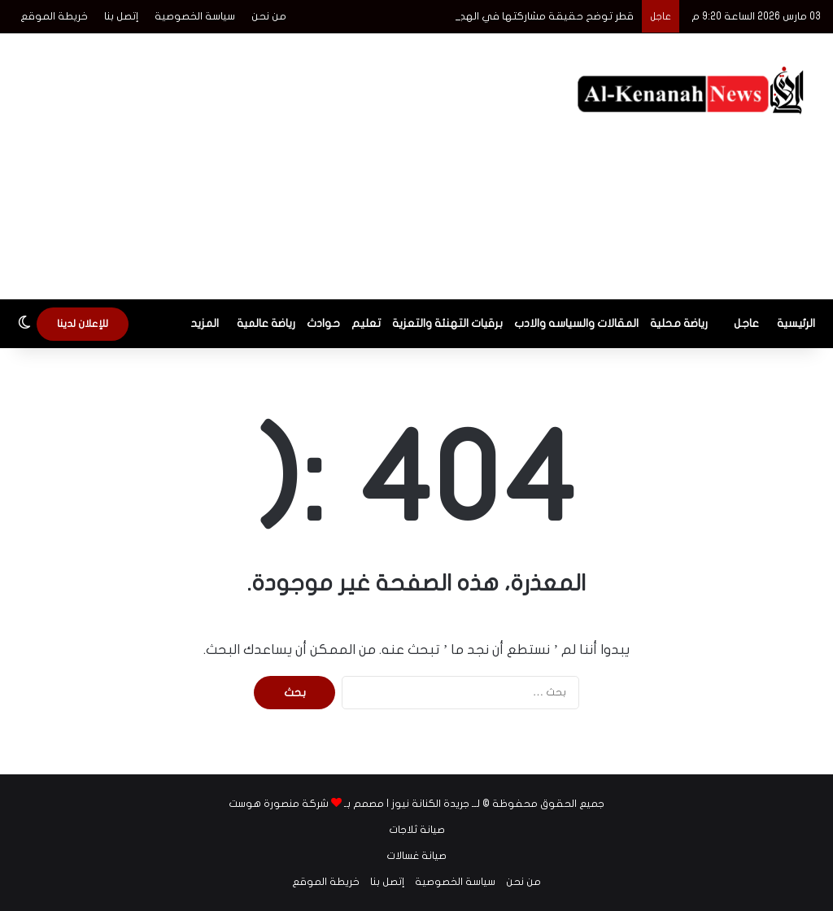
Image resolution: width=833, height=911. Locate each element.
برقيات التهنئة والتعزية (447, 323)
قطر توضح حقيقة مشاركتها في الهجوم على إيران (516, 16)
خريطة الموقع (54, 16)
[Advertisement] (272, 163)
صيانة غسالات (416, 855)
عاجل (746, 323)
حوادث (323, 323)
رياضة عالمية (266, 323)
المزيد (204, 323)
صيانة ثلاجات (417, 829)
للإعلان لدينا (82, 323)
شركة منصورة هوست (279, 803)
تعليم (366, 323)
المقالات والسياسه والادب (576, 323)
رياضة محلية (679, 323)
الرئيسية (796, 323)
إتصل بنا (121, 16)
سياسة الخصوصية (195, 16)
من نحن (268, 16)
